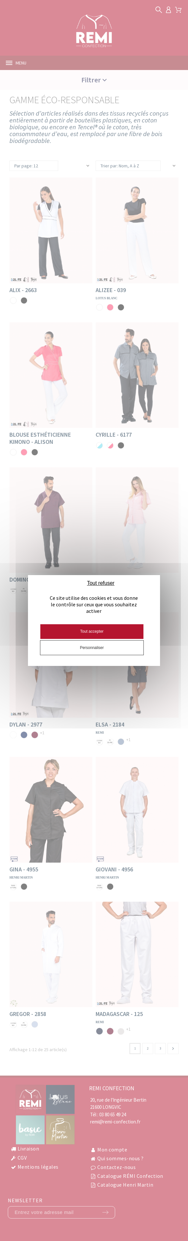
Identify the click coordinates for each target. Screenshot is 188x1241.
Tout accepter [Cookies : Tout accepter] (91, 631)
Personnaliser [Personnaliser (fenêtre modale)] (92, 647)
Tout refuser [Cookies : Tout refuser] (100, 583)
